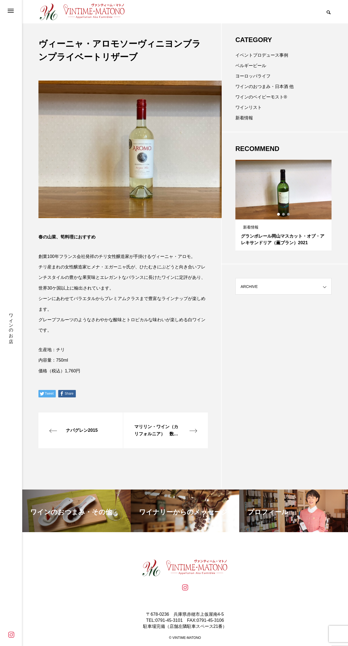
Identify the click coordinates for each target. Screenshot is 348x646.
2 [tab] (283, 214)
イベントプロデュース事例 (261, 55)
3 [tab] (288, 214)
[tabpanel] (283, 205)
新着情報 (244, 118)
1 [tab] (278, 214)
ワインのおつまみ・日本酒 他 (264, 86)
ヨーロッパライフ (253, 76)
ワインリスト (248, 107)
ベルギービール (250, 65)
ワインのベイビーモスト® (261, 97)
